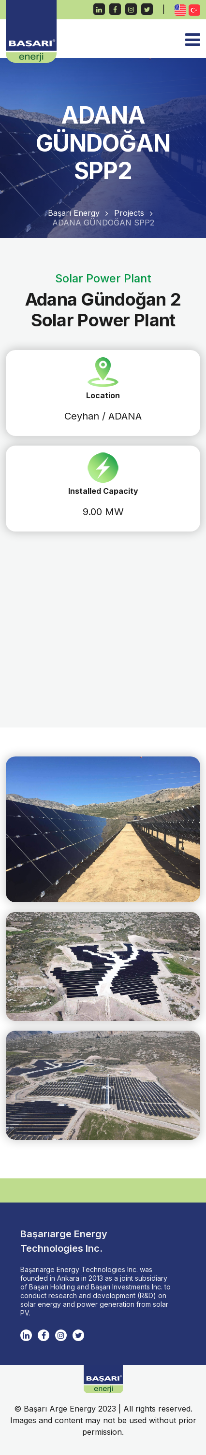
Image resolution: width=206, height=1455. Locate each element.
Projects (129, 213)
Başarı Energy (74, 213)
